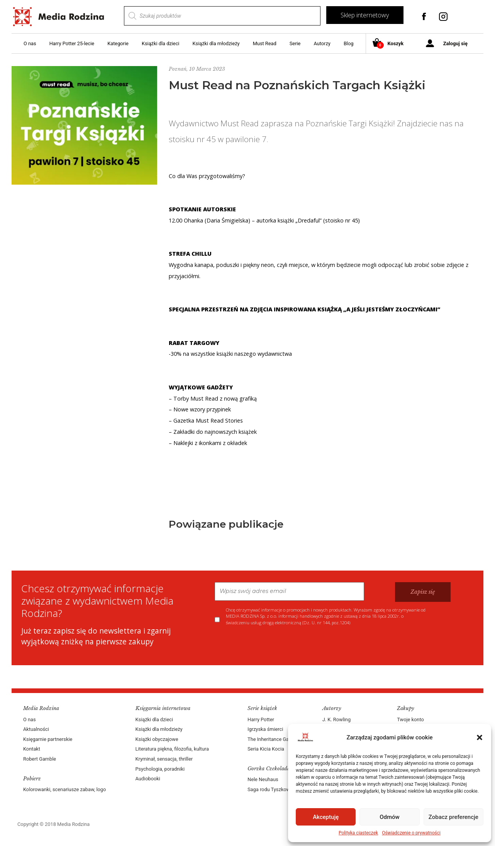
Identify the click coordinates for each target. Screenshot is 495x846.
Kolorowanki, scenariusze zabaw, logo (64, 789)
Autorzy (322, 43)
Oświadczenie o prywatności (411, 833)
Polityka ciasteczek (358, 833)
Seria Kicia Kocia (265, 749)
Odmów (390, 817)
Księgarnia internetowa (163, 708)
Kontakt (31, 749)
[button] (479, 737)
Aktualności (36, 729)
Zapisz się (422, 591)
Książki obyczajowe (157, 739)
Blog (349, 43)
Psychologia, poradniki (160, 769)
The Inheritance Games (272, 739)
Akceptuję (326, 817)
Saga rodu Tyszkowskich (274, 789)
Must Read (264, 43)
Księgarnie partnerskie (47, 739)
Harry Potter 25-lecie (71, 43)
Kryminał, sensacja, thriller (164, 759)
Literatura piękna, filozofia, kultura (172, 749)
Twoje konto (410, 719)
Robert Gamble (39, 759)
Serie (295, 43)
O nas (30, 43)
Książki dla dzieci (161, 43)
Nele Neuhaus (262, 779)
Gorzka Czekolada (268, 768)
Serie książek (262, 708)
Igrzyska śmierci (265, 729)
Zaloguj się (455, 43)
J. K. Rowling (336, 719)
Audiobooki (148, 778)
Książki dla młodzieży (216, 43)
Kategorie (118, 43)
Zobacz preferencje (453, 817)
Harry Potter (260, 719)
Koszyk (391, 44)
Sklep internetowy (365, 15)
